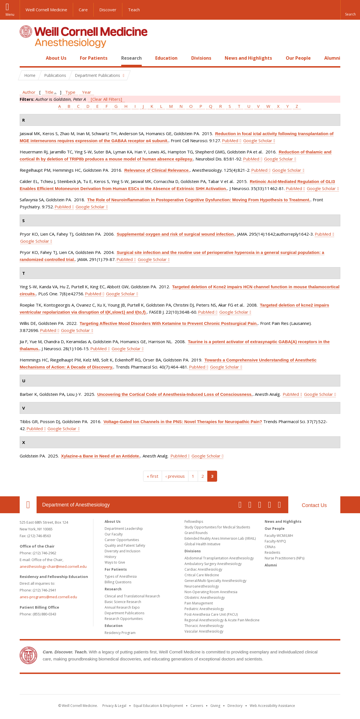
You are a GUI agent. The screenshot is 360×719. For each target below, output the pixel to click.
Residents (272, 552)
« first (152, 476)
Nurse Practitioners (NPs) (284, 558)
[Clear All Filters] (106, 99)
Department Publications (124, 613)
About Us (56, 58)
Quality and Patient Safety (125, 545)
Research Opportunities (124, 618)
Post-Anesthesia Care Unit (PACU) (211, 614)
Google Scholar (257, 140)
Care (83, 9)
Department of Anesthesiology (76, 505)
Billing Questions (118, 582)
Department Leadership (124, 528)
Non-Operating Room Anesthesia (210, 592)
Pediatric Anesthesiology (204, 608)
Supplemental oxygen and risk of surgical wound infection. (176, 234)
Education (166, 58)
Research (131, 58)
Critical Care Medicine (201, 575)
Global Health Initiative (202, 544)
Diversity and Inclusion (122, 551)
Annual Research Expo (122, 607)
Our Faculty (114, 534)
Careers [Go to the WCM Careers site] (196, 705)
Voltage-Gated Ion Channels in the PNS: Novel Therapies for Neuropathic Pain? (183, 421)
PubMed (230, 140)
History (110, 556)
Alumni (332, 58)
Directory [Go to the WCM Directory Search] (235, 705)
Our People (298, 58)
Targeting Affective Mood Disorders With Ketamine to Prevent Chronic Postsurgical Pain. (169, 323)
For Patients (93, 58)
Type (70, 92)
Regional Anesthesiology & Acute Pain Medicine (222, 620)
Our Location (28, 504)
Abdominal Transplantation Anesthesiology (219, 558)
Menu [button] (10, 14)
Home (25, 58)
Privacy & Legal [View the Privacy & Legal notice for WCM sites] (114, 705)
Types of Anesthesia (121, 576)
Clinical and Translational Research (132, 596)
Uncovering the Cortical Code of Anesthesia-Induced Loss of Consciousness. (175, 394)
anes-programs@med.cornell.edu (48, 596)
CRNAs (270, 546)
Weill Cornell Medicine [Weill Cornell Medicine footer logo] (180, 685)
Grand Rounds (196, 532)
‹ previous (175, 476)
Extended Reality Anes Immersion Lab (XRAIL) (220, 538)
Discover (107, 9)
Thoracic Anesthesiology (204, 625)
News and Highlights (248, 58)
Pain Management (198, 603)
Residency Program (120, 632)
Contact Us (314, 505)
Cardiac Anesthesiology (203, 569)
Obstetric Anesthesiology (204, 597)
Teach (134, 9)
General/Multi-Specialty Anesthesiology (215, 580)
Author (28, 92)
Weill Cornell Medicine (46, 9)
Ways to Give (115, 562)
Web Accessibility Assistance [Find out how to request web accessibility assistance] (272, 705)
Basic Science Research (123, 601)
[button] (350, 10)
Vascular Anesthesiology (203, 631)
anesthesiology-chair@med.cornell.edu (53, 566)
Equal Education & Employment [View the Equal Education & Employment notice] (158, 705)
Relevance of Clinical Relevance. (157, 170)
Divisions (201, 58)
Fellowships (193, 521)
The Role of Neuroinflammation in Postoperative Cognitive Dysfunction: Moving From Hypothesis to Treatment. (198, 199)
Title (49, 92)
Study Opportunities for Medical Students (217, 527)
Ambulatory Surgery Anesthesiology (213, 563)
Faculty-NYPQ (275, 541)
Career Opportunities (122, 539)
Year (86, 92)
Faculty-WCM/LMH (279, 535)
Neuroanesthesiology (201, 586)
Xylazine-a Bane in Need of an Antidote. (100, 456)
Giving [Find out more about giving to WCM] (215, 705)
